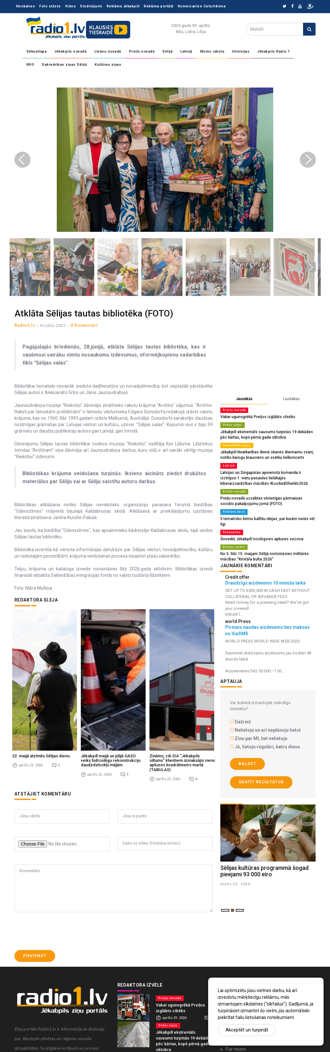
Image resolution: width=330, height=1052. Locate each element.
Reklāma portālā (158, 6)
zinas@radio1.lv (37, 1034)
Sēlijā (167, 51)
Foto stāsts (50, 6)
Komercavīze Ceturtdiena (202, 6)
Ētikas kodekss (241, 970)
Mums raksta (212, 51)
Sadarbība (236, 940)
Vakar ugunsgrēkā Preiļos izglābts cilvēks (255, 417)
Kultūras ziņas (108, 65)
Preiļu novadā (142, 51)
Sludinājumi (91, 6)
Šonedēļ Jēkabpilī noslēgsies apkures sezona (259, 529)
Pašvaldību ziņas (235, 444)
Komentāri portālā (245, 950)
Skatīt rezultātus (261, 771)
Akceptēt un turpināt (246, 1030)
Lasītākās (291, 399)
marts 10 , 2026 (235, 873)
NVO (30, 65)
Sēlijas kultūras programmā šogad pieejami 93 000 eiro (264, 859)
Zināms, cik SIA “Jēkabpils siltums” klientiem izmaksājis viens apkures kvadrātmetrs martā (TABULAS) (182, 686)
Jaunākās (244, 399)
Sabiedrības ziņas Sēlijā (64, 65)
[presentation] (63, 854)
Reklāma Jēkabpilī (123, 6)
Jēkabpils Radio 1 (273, 51)
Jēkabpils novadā (70, 51)
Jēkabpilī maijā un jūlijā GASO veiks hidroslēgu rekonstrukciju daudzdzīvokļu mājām (110, 684)
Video (70, 6)
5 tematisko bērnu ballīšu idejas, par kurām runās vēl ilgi (267, 514)
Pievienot (35, 879)
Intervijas (241, 51)
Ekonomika (231, 522)
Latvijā (186, 51)
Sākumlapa (36, 51)
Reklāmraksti (233, 507)
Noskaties (25, 6)
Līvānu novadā (107, 51)
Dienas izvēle (233, 536)
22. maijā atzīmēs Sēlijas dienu (41, 679)
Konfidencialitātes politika (253, 960)
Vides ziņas (232, 424)
